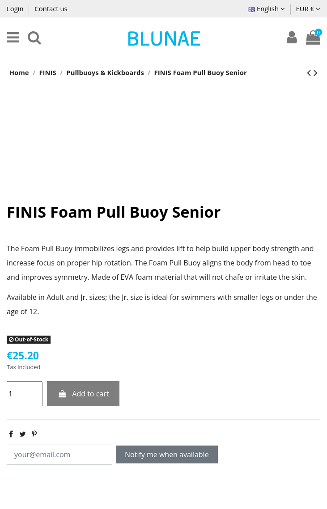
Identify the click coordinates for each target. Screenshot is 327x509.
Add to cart (83, 394)
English (266, 8)
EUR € (308, 8)
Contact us (50, 8)
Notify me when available (167, 454)
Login (16, 8)
